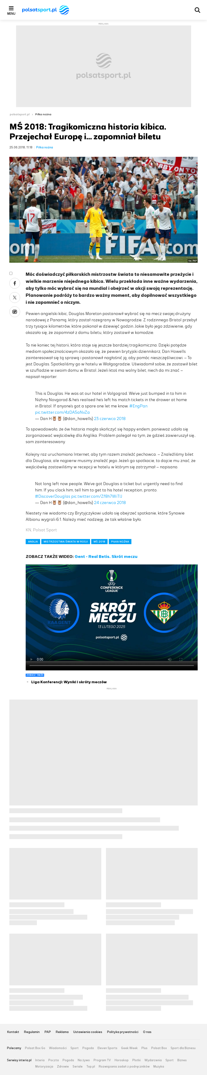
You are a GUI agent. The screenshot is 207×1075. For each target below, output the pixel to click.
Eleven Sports (107, 1048)
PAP (47, 1032)
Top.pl (90, 1066)
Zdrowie (63, 1066)
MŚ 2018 (99, 541)
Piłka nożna (43, 114)
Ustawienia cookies (87, 1032)
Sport (74, 1048)
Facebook (15, 283)
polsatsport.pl (20, 114)
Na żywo (84, 1060)
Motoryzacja (44, 1066)
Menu (11, 13)
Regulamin (32, 1032)
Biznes (182, 1060)
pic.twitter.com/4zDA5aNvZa (62, 412)
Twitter (15, 297)
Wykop (15, 312)
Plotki (136, 1060)
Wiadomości (58, 1048)
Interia (40, 1060)
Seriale (78, 1066)
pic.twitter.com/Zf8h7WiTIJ (96, 496)
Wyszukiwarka (197, 10)
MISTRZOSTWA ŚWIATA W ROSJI (66, 541)
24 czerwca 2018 (110, 502)
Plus (144, 1048)
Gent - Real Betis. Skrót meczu (106, 556)
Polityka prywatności (122, 1032)
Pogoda (88, 1048)
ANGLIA (33, 541)
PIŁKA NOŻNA (120, 541)
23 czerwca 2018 (110, 418)
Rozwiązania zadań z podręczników (124, 1066)
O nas (147, 1032)
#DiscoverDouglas (52, 496)
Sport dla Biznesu (183, 1048)
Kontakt (13, 1032)
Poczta (53, 1060)
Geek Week (129, 1048)
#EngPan (138, 406)
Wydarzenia (153, 1060)
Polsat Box (159, 1048)
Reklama (62, 1032)
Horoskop (122, 1060)
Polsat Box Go (35, 1048)
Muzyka (158, 1066)
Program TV (102, 1060)
